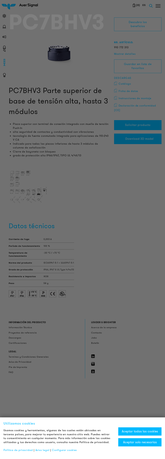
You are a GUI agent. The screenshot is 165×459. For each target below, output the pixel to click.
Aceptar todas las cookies (140, 431)
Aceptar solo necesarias (140, 442)
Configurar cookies (64, 450)
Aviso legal (42, 450)
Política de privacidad (18, 450)
